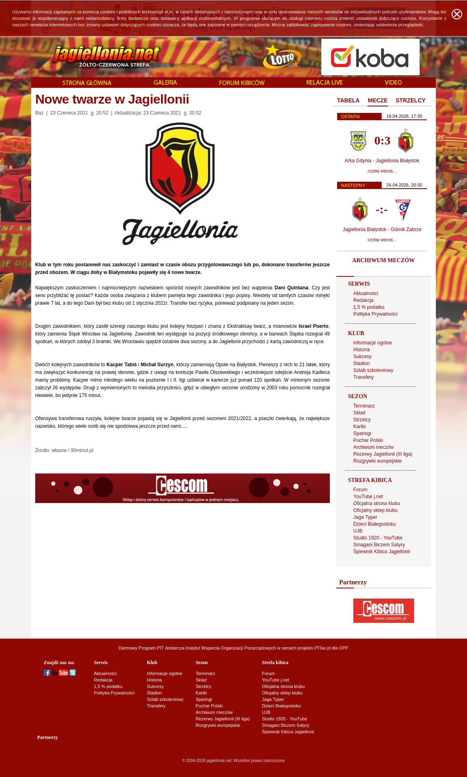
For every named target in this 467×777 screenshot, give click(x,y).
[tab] (348, 101)
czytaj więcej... (382, 170)
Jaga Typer (365, 517)
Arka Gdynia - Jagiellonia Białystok (382, 160)
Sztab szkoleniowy (373, 370)
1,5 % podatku (368, 307)
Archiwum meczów (373, 447)
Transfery (363, 377)
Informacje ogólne (372, 343)
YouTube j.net (368, 496)
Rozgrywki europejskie (377, 461)
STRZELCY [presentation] (411, 100)
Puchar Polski (368, 440)
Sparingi (362, 433)
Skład (359, 413)
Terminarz (364, 406)
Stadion (361, 363)
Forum (360, 490)
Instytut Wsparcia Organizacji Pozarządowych (231, 647)
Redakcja (363, 300)
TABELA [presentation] (348, 100)
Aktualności (365, 293)
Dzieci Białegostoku (374, 524)
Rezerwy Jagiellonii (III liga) (382, 454)
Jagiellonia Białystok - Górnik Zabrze (382, 229)
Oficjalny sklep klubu (375, 510)
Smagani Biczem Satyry (379, 545)
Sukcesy (362, 356)
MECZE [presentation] (378, 100)
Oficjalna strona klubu (376, 503)
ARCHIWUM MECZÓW (383, 260)
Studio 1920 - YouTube (378, 538)
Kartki (359, 426)
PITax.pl (323, 647)
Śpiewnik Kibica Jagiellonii (381, 551)
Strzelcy (362, 419)
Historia (361, 349)
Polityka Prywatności (375, 314)
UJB (358, 531)
